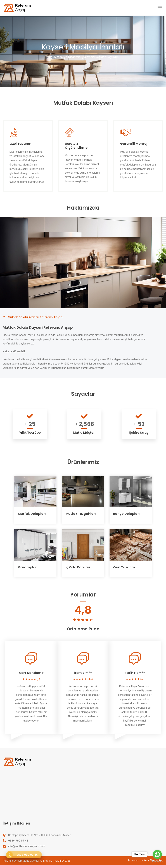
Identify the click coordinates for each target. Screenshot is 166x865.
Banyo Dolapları (126, 513)
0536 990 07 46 (18, 840)
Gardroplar (27, 567)
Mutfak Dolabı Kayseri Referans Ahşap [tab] (33, 317)
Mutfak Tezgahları (80, 513)
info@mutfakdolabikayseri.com (26, 846)
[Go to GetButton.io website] (157, 861)
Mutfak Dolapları (32, 513)
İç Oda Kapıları (77, 567)
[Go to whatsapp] (157, 854)
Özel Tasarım (124, 567)
